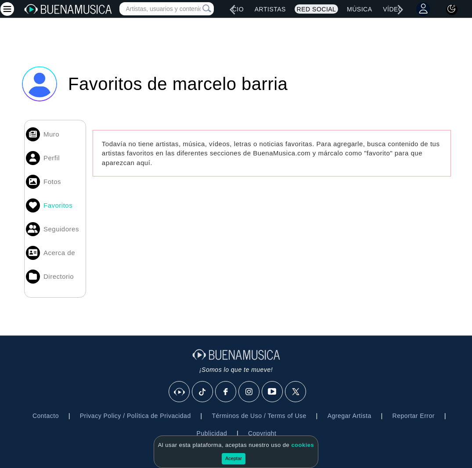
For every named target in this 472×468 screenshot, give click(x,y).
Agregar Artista (349, 415)
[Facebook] (226, 392)
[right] (400, 9)
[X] (295, 392)
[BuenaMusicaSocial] (179, 392)
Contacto (45, 415)
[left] (232, 9)
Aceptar (233, 458)
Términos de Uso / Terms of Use (259, 415)
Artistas (270, 9)
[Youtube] (272, 392)
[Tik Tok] (202, 392)
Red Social (316, 9)
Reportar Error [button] (414, 415)
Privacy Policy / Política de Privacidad (135, 415)
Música (359, 9)
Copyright (262, 433)
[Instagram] (249, 392)
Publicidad (212, 433)
